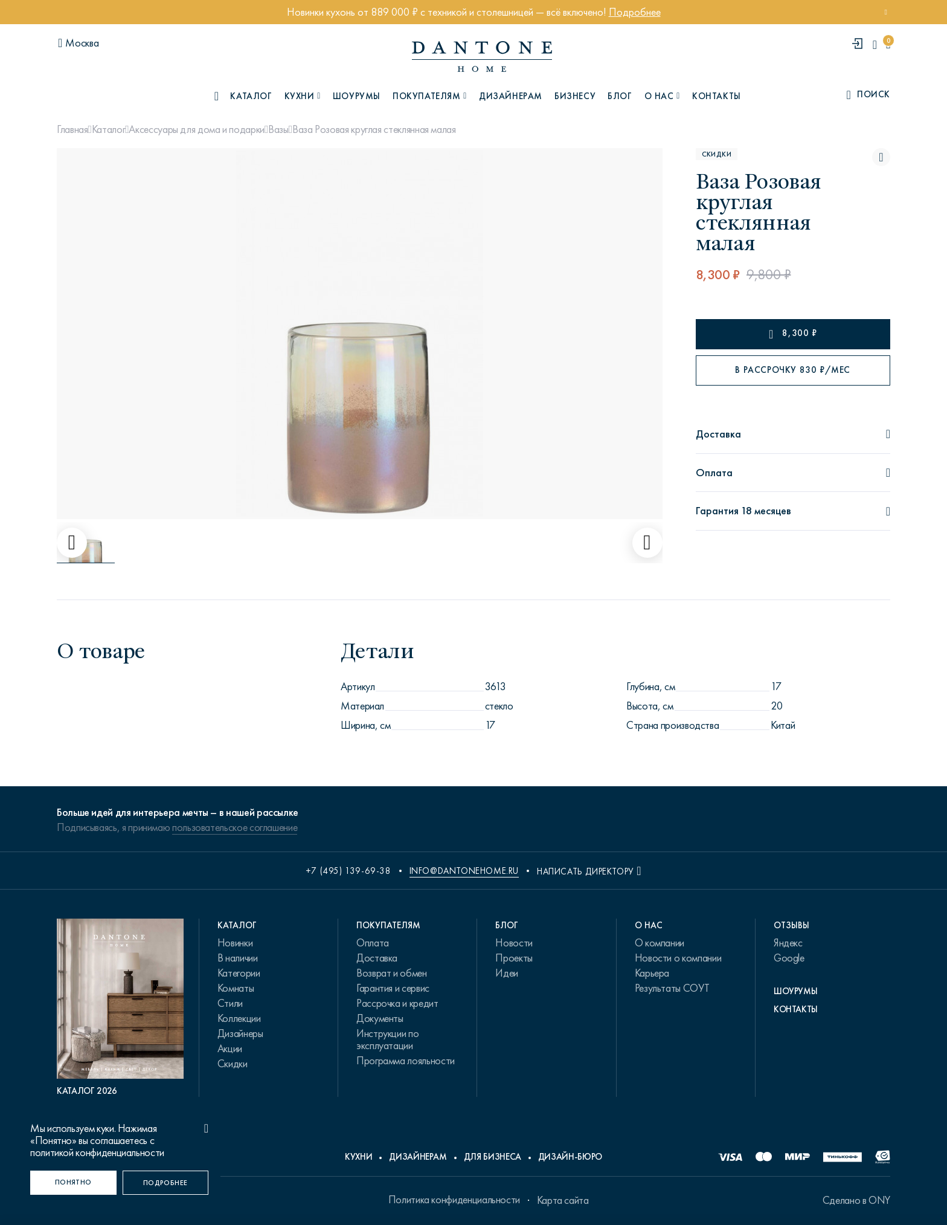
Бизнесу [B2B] (574, 96)
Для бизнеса (492, 1156)
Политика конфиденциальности (454, 1200)
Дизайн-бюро (570, 1156)
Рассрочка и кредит (397, 1003)
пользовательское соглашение (234, 827)
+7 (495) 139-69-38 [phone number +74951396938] (348, 870)
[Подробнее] (166, 1183)
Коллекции (239, 1018)
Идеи (506, 973)
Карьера (652, 973)
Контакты (716, 96)
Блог (620, 96)
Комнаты (235, 988)
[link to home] (482, 56)
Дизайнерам (510, 96)
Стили (230, 1003)
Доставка (376, 958)
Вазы (278, 129)
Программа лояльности (405, 1061)
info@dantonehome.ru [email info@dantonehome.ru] (464, 870)
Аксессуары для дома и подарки (197, 129)
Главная (72, 129)
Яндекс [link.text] (788, 943)
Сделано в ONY (856, 1200)
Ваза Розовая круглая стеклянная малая (374, 129)
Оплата (372, 943)
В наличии (237, 958)
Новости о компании (678, 958)
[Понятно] (73, 1183)
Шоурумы (356, 96)
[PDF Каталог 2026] (120, 1008)
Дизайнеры (240, 1033)
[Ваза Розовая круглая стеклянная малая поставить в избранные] (881, 157)
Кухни (358, 1156)
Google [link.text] (789, 958)
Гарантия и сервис (392, 988)
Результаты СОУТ (672, 988)
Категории (238, 973)
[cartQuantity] (888, 44)
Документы (379, 1018)
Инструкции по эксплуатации (387, 1039)
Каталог (108, 129)
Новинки (234, 943)
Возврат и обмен (391, 973)
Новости (513, 943)
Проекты (513, 958)
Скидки (232, 1064)
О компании (659, 943)
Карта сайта (563, 1200)
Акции (229, 1048)
